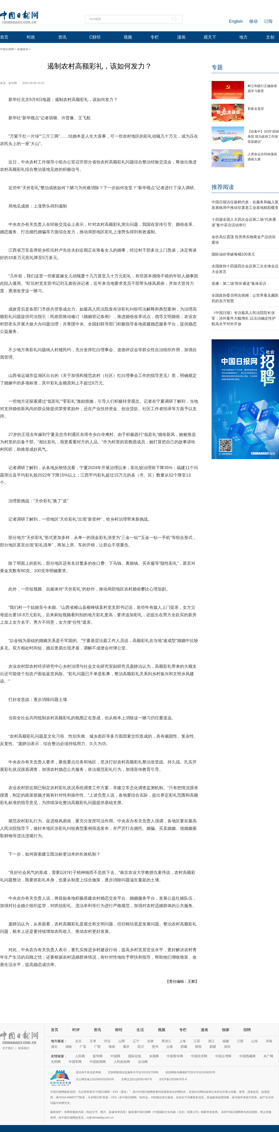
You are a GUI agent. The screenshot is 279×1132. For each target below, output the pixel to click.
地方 (243, 37)
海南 (112, 1046)
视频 (128, 37)
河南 (269, 1041)
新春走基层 (256, 108)
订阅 (268, 21)
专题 (217, 67)
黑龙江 (166, 1041)
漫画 (181, 37)
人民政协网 (122, 1062)
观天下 (210, 37)
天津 (93, 1041)
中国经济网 (199, 1056)
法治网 (143, 1062)
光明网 (56, 1062)
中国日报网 (7, 49)
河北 (107, 1041)
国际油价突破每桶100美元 (233, 254)
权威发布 (22, 49)
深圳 (227, 1046)
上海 (182, 1041)
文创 (270, 37)
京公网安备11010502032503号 (95, 1079)
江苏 (197, 1041)
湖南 (68, 1046)
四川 (140, 1046)
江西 (240, 1041)
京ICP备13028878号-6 (173, 1079)
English (236, 21)
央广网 (268, 1056)
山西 (121, 1041)
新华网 (98, 1056)
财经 (119, 1030)
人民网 (80, 1056)
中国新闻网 (98, 1062)
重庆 (126, 1046)
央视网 (154, 1056)
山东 (254, 1041)
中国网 (115, 1056)
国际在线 (134, 1056)
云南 (169, 1046)
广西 (97, 1046)
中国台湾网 (223, 1056)
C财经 (95, 37)
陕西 (198, 1046)
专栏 (154, 37)
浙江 (211, 1041)
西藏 (184, 1046)
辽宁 (136, 1041)
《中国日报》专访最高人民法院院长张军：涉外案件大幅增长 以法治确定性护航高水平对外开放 (244, 318)
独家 (225, 1030)
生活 (140, 1030)
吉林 (150, 1041)
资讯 (62, 37)
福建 (226, 1041)
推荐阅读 (223, 187)
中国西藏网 (247, 1056)
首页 (4, 37)
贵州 (155, 1046)
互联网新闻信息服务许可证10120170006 (133, 1072)
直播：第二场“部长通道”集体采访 (239, 283)
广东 (83, 1046)
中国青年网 (175, 1056)
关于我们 (7, 1048)
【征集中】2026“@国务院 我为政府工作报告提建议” (263, 136)
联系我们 (23, 1048)
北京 (78, 1041)
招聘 (247, 1030)
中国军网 (75, 1062)
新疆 (212, 1046)
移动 (253, 21)
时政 (31, 37)
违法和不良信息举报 (88, 1072)
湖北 (54, 1046)
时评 (76, 1030)
